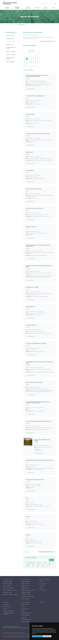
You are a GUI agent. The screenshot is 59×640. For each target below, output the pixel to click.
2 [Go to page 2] (28, 551)
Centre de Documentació (44, 579)
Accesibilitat (27, 636)
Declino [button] (40, 636)
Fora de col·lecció (6, 606)
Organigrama (24, 617)
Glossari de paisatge (10, 61)
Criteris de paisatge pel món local (10, 590)
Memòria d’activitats (25, 615)
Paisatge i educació (10, 38)
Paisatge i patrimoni (10, 35)
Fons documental (43, 583)
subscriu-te (39, 37)
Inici (3, 24)
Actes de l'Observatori (30, 562)
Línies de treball (24, 608)
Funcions (23, 606)
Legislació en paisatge (10, 51)
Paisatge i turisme (9, 44)
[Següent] (33, 552)
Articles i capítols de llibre (8, 610)
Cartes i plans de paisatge (8, 587)
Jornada (38, 564)
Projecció (28, 565)
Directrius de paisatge (7, 583)
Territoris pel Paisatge (7, 592)
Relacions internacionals (26, 612)
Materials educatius (11, 41)
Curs (49, 562)
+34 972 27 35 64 (20, 633)
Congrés (44, 562)
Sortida (37, 565)
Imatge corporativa (25, 621)
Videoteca (41, 587)
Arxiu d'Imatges (42, 590)
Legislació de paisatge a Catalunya (10, 594)
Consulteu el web (30, 88)
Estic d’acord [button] (35, 636)
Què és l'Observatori (25, 604)
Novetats (23, 610)
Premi (44, 564)
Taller (42, 565)
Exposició (28, 564)
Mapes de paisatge (7, 585)
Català (55, 3)
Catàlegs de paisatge (7, 581)
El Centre (41, 581)
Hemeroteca (42, 585)
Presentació (49, 564)
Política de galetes (20, 636)
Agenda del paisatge (21, 24)
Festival (33, 564)
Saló (33, 565)
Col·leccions (5, 604)
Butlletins (5, 608)
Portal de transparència (26, 619)
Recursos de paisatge (11, 24)
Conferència (39, 562)
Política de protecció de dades (9, 636)
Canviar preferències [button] (47, 636)
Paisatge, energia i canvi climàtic (11, 48)
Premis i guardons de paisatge (10, 58)
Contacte (41, 602)
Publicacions (6, 602)
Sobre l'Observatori (25, 602)
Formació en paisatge (10, 54)
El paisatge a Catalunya (8, 579)
